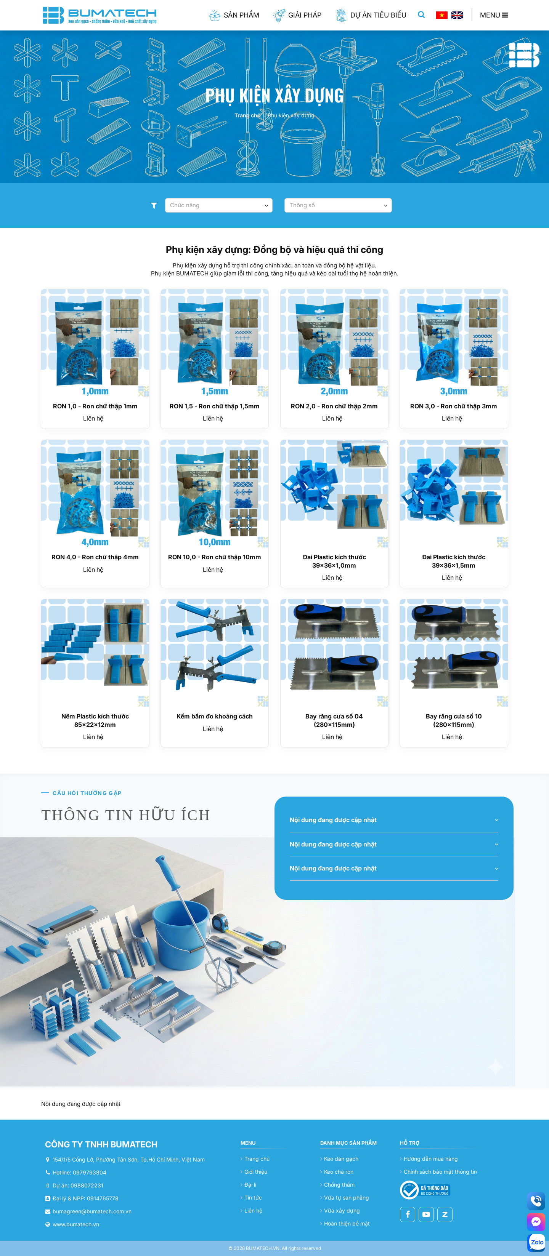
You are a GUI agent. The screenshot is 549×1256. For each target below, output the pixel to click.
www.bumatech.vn (76, 1224)
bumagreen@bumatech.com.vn (92, 1211)
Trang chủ (247, 115)
